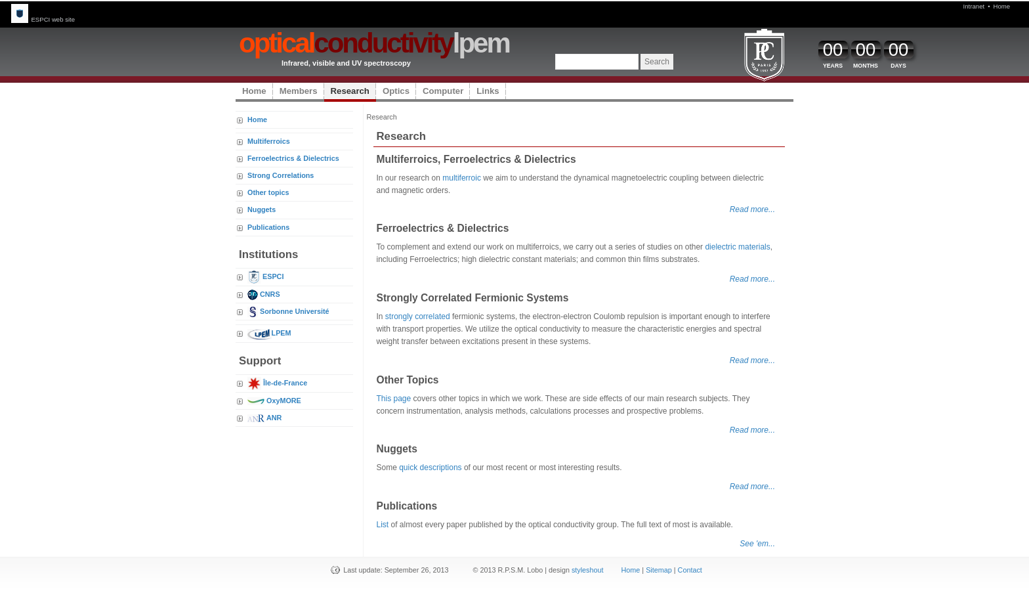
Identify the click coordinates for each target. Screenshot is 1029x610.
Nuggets (261, 209)
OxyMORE (274, 400)
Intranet (974, 6)
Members (299, 91)
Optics (396, 91)
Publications (268, 227)
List (383, 524)
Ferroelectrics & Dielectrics (293, 158)
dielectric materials (737, 246)
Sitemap (659, 570)
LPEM (269, 333)
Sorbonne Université (288, 311)
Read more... (752, 209)
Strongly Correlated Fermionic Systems (473, 297)
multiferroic (461, 178)
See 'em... (757, 543)
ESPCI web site (43, 19)
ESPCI (265, 276)
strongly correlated (417, 316)
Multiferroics (268, 141)
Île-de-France (277, 383)
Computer (443, 91)
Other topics (268, 192)
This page (394, 398)
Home (1002, 6)
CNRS (263, 294)
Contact (690, 570)
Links (487, 91)
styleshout (588, 570)
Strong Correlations (280, 175)
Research (350, 91)
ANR (264, 418)
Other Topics (408, 379)
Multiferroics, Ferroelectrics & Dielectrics (476, 159)
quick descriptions (430, 467)
